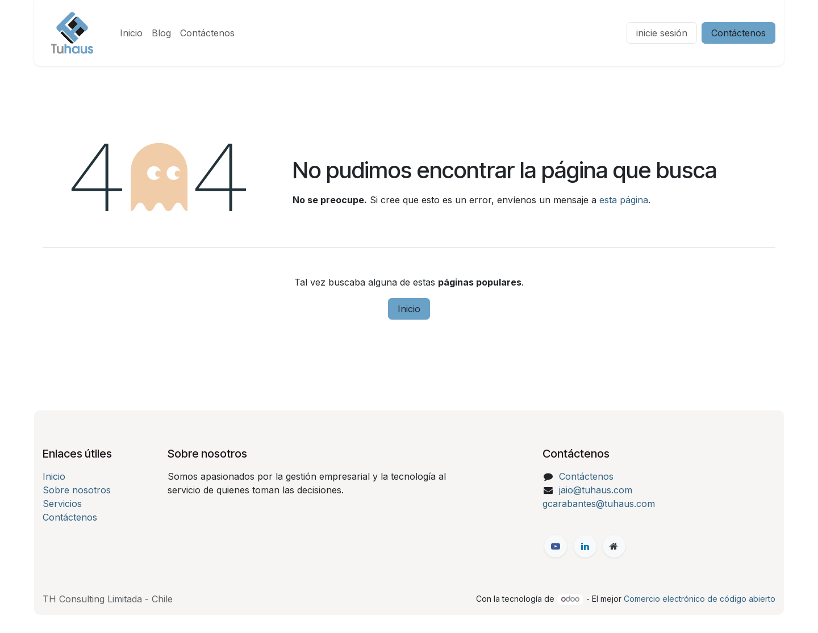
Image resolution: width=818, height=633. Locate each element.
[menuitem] (131, 33)
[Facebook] (555, 546)
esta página (623, 200)
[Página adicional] (614, 546)
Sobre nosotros (77, 490)
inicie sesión (661, 33)
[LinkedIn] (585, 546)
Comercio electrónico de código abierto (699, 598)
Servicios (62, 503)
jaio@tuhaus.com (595, 490)
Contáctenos (738, 33)
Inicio (409, 309)
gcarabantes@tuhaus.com (598, 503)
